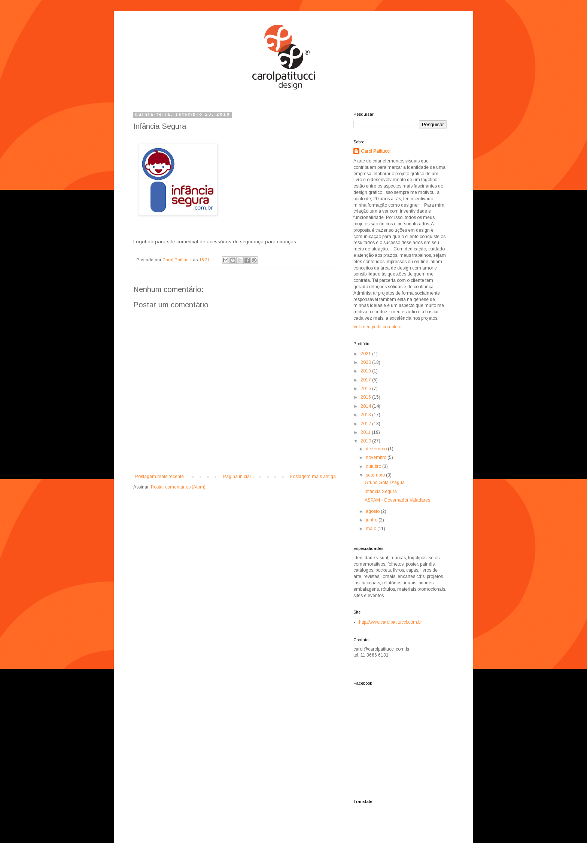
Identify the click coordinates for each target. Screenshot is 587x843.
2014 (366, 406)
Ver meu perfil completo (377, 326)
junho (372, 520)
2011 (366, 432)
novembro (376, 457)
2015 (366, 397)
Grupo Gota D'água (385, 482)
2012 (366, 423)
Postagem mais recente (159, 476)
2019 (366, 371)
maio (371, 528)
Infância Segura (381, 491)
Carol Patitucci (375, 151)
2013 (366, 414)
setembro (376, 475)
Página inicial (237, 476)
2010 (366, 441)
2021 (366, 353)
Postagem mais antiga (313, 476)
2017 (366, 380)
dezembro (377, 448)
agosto (373, 511)
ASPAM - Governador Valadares (397, 500)
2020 (366, 362)
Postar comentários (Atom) (178, 487)
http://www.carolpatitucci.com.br (390, 622)
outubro (374, 466)
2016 (366, 388)
